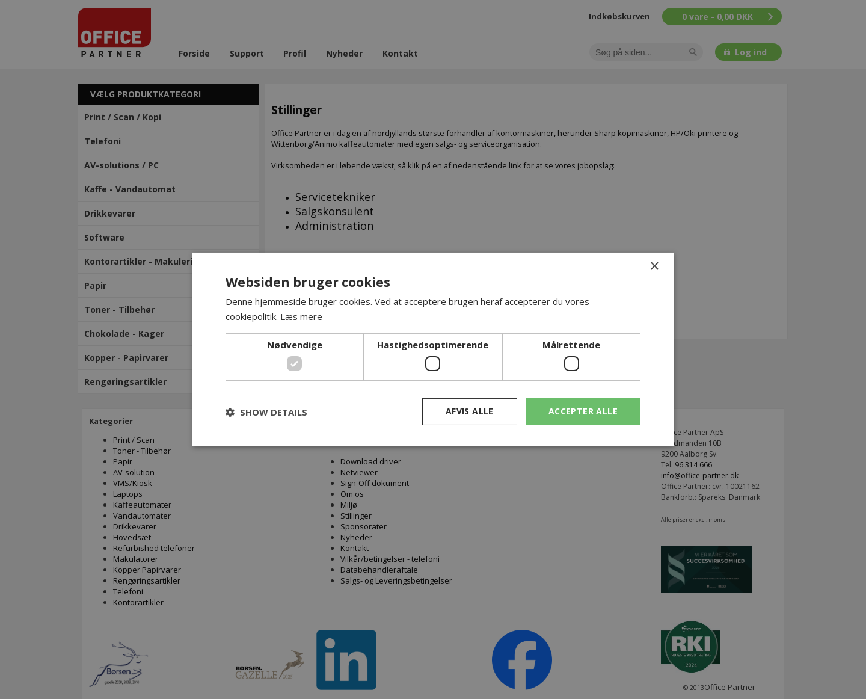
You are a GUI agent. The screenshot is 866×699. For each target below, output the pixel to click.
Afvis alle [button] (470, 411)
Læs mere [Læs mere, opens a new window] (301, 316)
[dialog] (433, 349)
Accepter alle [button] (583, 411)
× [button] (654, 266)
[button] (266, 412)
